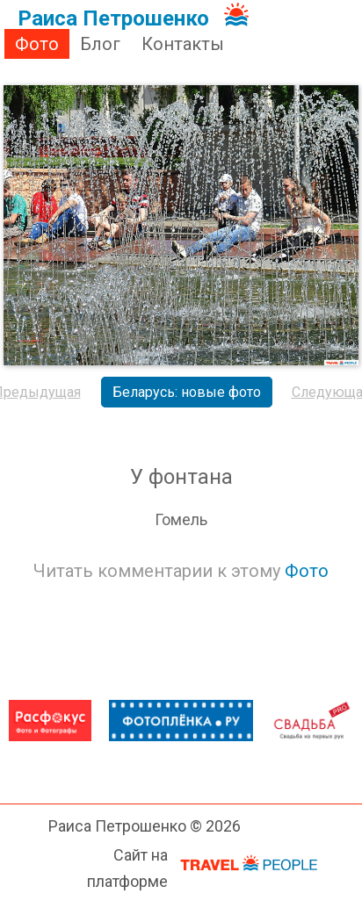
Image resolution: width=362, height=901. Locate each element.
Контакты (182, 43)
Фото (37, 43)
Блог (100, 43)
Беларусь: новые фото (186, 392)
